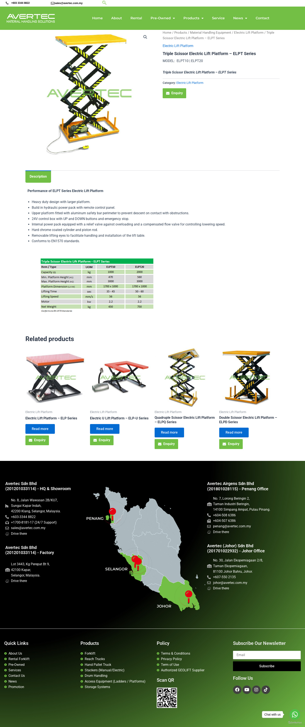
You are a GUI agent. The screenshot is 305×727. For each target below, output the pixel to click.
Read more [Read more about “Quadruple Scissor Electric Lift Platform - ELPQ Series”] (169, 432)
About (116, 18)
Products (193, 18)
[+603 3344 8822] (7, 3)
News (240, 18)
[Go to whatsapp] (295, 714)
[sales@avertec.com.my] (52, 3)
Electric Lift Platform (248, 33)
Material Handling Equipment (210, 33)
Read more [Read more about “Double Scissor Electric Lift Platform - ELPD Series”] (234, 432)
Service (218, 18)
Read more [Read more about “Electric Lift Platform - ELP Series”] (40, 429)
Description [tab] (38, 176)
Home (97, 18)
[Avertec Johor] (188, 597)
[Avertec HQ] (138, 564)
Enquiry (174, 93)
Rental (136, 18)
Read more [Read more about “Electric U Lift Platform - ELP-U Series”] (104, 429)
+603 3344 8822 (20, 2)
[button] (145, 37)
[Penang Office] (112, 514)
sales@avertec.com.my (68, 3)
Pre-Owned (163, 18)
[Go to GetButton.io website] (295, 722)
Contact (262, 18)
